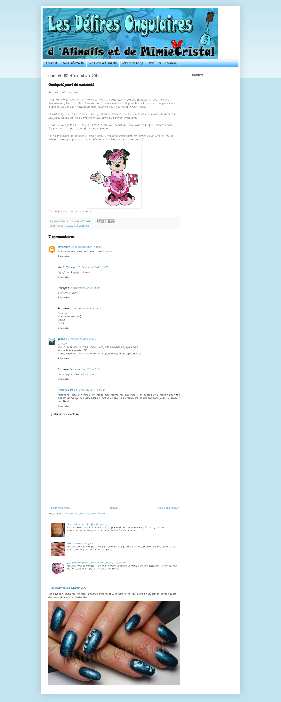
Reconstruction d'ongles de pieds (87, 524)
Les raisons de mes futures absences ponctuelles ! (97, 562)
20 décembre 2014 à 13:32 (86, 246)
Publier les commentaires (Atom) (85, 513)
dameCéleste (65, 390)
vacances (84, 226)
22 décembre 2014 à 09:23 (85, 308)
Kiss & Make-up (67, 267)
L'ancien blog (132, 63)
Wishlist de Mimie (163, 63)
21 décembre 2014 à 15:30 (85, 287)
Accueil (51, 63)
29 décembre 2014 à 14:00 (89, 390)
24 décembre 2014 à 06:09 (81, 339)
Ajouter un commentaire (64, 414)
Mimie (60, 226)
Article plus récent (60, 508)
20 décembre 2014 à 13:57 (92, 267)
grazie (61, 339)
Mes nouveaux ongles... (80, 543)
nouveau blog (71, 226)
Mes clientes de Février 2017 (67, 588)
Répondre (63, 256)
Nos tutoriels (73, 63)
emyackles (64, 246)
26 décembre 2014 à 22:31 (85, 369)
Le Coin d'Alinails (102, 63)
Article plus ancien (168, 508)
